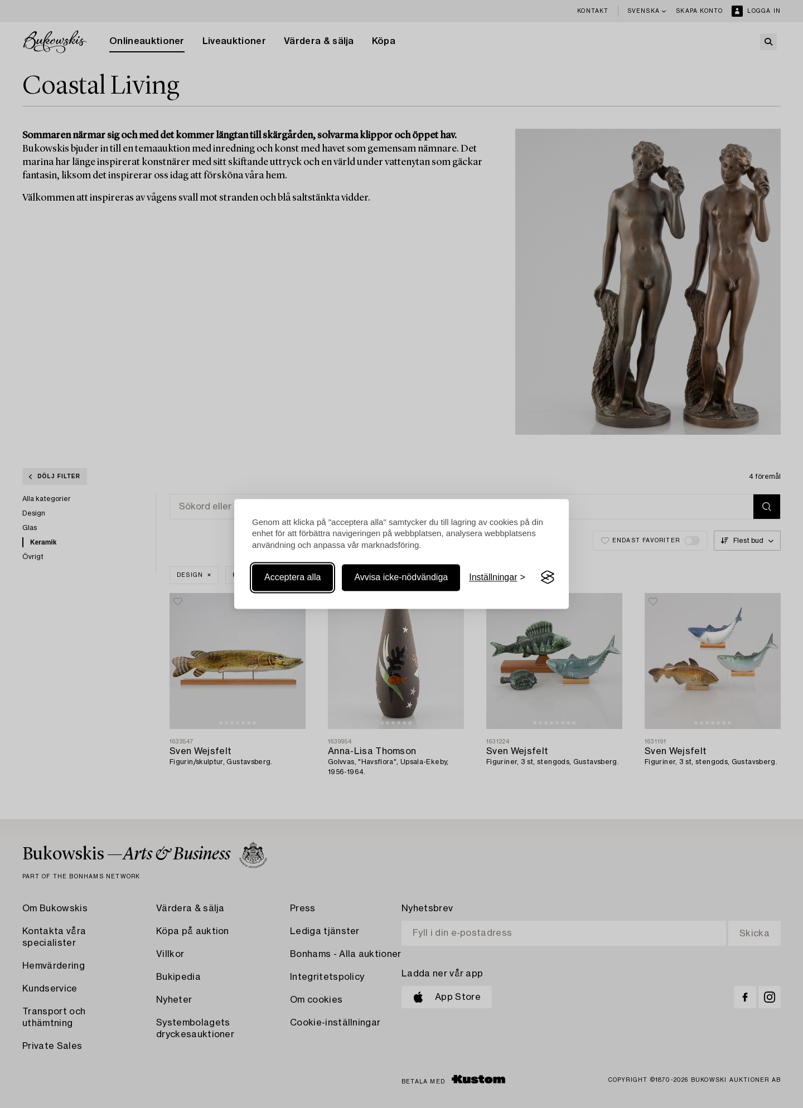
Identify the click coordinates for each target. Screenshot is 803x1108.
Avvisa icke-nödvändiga (401, 577)
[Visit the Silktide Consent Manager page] (547, 577)
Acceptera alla (292, 577)
